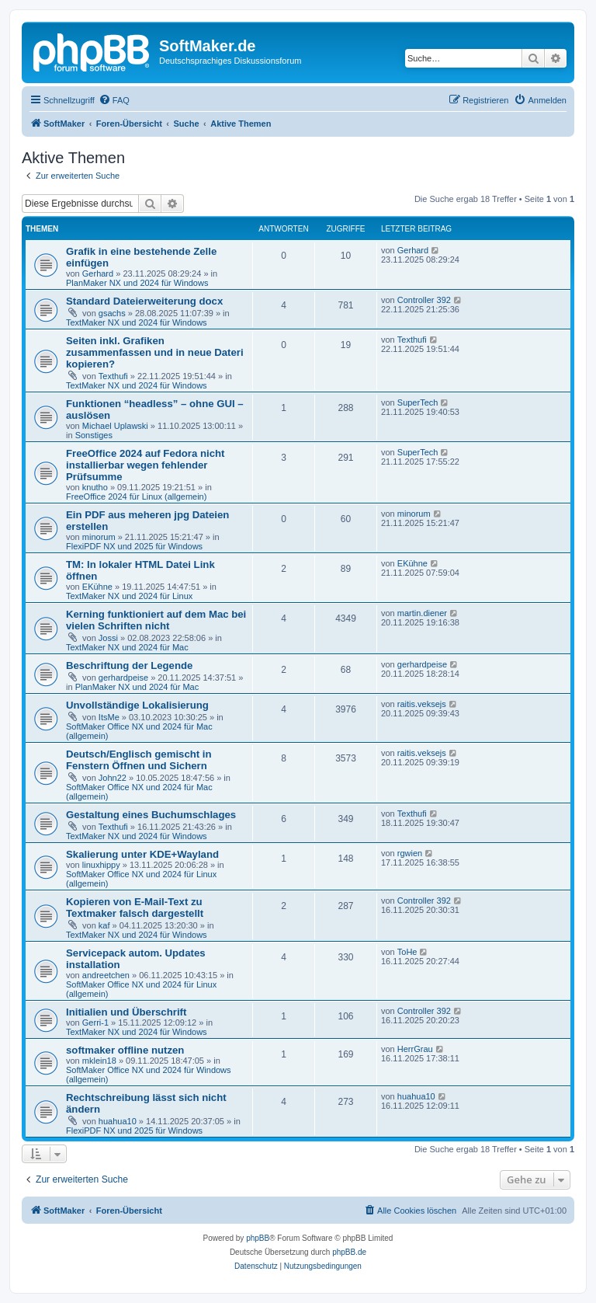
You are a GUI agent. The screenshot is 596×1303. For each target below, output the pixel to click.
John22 (112, 777)
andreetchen (106, 975)
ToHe (407, 951)
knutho (95, 487)
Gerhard (97, 273)
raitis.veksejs (421, 704)
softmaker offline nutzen (125, 1050)
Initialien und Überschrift (126, 1012)
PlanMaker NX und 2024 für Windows (137, 282)
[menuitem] (114, 100)
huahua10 (118, 1121)
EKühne (97, 586)
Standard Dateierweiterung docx (144, 301)
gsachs (112, 313)
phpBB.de (349, 1252)
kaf (104, 925)
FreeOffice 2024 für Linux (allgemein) (136, 496)
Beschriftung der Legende (129, 665)
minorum (99, 537)
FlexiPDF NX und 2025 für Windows (134, 546)
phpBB (257, 1238)
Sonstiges (94, 435)
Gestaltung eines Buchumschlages (151, 814)
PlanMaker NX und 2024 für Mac (137, 687)
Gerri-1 (95, 1022)
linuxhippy (101, 864)
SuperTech (417, 402)
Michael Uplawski (115, 425)
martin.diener (422, 613)
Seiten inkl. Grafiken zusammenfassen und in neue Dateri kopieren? (155, 352)
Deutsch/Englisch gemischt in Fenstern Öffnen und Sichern (139, 760)
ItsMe (109, 717)
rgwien (409, 853)
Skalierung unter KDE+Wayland (142, 854)
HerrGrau (415, 1049)
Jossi (108, 638)
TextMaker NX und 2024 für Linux (129, 596)
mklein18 (99, 1060)
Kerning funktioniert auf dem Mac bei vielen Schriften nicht (156, 620)
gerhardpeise (123, 677)
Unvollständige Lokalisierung (137, 705)
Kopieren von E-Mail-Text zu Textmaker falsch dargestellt (134, 907)
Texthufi (113, 376)
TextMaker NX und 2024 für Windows (136, 322)
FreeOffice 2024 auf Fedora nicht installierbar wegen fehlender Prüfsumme (145, 465)
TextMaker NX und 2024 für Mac (127, 647)
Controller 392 (424, 300)
